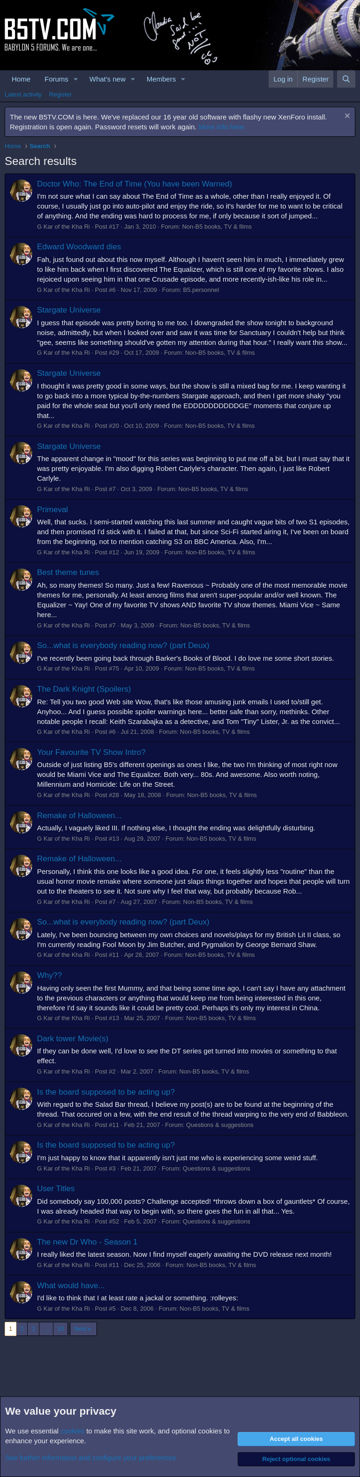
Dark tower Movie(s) (72, 1038)
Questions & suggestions (220, 1124)
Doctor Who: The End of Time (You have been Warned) (134, 183)
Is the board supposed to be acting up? (106, 1092)
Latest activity (23, 94)
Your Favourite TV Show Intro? (91, 752)
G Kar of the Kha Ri (63, 226)
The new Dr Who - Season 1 (87, 1242)
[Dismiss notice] (346, 117)
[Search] (346, 79)
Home (21, 79)
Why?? (49, 975)
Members (161, 79)
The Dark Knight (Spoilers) (84, 689)
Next (80, 1328)
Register (60, 94)
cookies (72, 1431)
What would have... (71, 1285)
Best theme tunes (68, 572)
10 (60, 1328)
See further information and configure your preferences (90, 1458)
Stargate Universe (69, 310)
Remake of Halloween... (79, 815)
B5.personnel (201, 289)
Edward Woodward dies (79, 246)
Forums (56, 79)
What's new (108, 79)
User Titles (56, 1188)
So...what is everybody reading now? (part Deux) (123, 645)
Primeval (52, 509)
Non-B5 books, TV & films (217, 226)
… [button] (46, 1328)
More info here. (222, 127)
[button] (75, 79)
